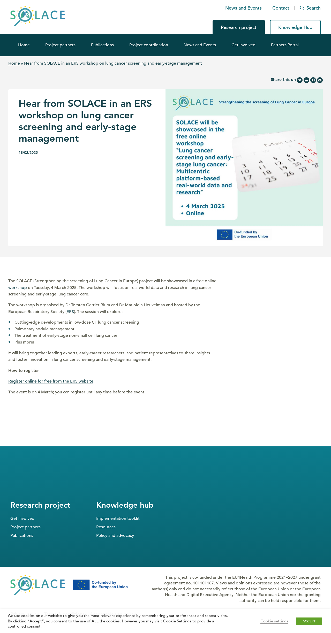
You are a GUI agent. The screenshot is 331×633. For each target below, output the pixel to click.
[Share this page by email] (320, 80)
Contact (280, 8)
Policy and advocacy (115, 535)
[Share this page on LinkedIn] (306, 80)
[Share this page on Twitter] (300, 80)
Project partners (60, 45)
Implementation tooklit (118, 518)
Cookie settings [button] (274, 621)
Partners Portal (285, 45)
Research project (239, 27)
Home (24, 45)
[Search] (308, 8)
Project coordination (148, 45)
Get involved (243, 45)
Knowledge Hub (295, 27)
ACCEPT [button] (309, 621)
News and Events (243, 8)
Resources (106, 527)
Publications (102, 45)
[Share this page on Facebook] (313, 80)
